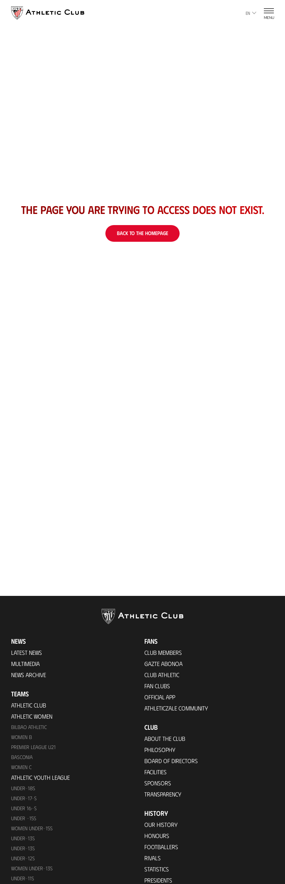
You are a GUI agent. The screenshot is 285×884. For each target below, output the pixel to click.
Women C (21, 767)
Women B (21, 737)
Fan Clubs (157, 685)
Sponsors (157, 782)
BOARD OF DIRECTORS (171, 760)
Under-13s (23, 838)
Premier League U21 (33, 747)
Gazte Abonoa (163, 663)
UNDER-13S (23, 848)
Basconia (22, 757)
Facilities (155, 771)
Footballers (161, 846)
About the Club (164, 738)
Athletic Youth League (40, 777)
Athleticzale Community (176, 708)
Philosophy (160, 749)
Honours (156, 835)
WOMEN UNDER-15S (32, 828)
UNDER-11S (22, 878)
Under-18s (23, 788)
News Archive (28, 674)
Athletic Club (28, 705)
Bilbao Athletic (29, 727)
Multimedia (25, 663)
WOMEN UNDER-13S (32, 868)
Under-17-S (24, 798)
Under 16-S (24, 808)
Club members (163, 652)
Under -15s (23, 818)
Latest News (26, 652)
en (251, 13)
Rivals (152, 857)
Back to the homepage (142, 233)
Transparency (162, 794)
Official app (159, 696)
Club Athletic (161, 674)
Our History (161, 824)
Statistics (156, 869)
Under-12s (23, 858)
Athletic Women (31, 716)
